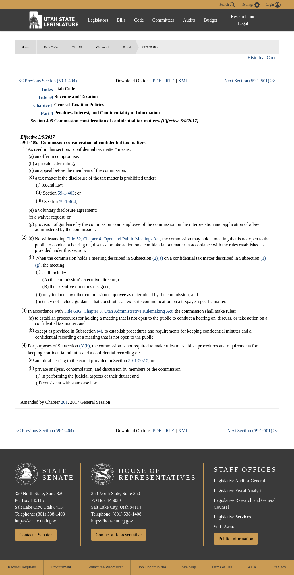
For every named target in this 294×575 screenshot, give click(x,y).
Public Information (235, 538)
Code (139, 20)
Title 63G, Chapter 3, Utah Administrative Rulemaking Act (118, 311)
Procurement (61, 567)
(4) (99, 331)
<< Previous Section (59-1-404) (47, 80)
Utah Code (51, 47)
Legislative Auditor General (239, 480)
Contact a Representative (119, 534)
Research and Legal (243, 20)
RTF (170, 80)
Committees (163, 20)
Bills (121, 20)
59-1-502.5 (138, 360)
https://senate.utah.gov (35, 520)
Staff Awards (225, 526)
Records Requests (22, 567)
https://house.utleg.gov (112, 520)
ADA (252, 567)
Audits (189, 20)
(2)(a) (157, 258)
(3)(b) (84, 345)
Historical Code (261, 57)
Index (47, 89)
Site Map (189, 567)
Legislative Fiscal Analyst (238, 490)
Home (25, 47)
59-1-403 (66, 193)
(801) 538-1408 (50, 514)
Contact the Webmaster (105, 567)
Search (227, 5)
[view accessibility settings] (251, 5)
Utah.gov (279, 567)
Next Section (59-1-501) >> (249, 80)
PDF (157, 80)
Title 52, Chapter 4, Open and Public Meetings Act (113, 238)
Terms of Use (221, 567)
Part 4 (127, 47)
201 (64, 402)
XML (183, 80)
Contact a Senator (35, 534)
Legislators (98, 20)
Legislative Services (232, 516)
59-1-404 (67, 201)
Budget (210, 20)
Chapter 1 (102, 47)
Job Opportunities (152, 567)
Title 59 (77, 47)
